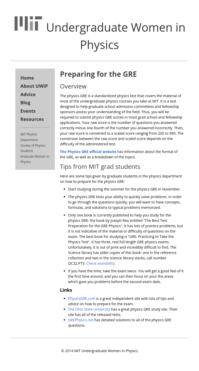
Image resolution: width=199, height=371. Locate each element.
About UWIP (34, 86)
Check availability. (101, 263)
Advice (27, 94)
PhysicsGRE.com (81, 298)
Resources (32, 119)
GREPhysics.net (80, 319)
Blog (25, 102)
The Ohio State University (89, 309)
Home (27, 78)
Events (28, 111)
